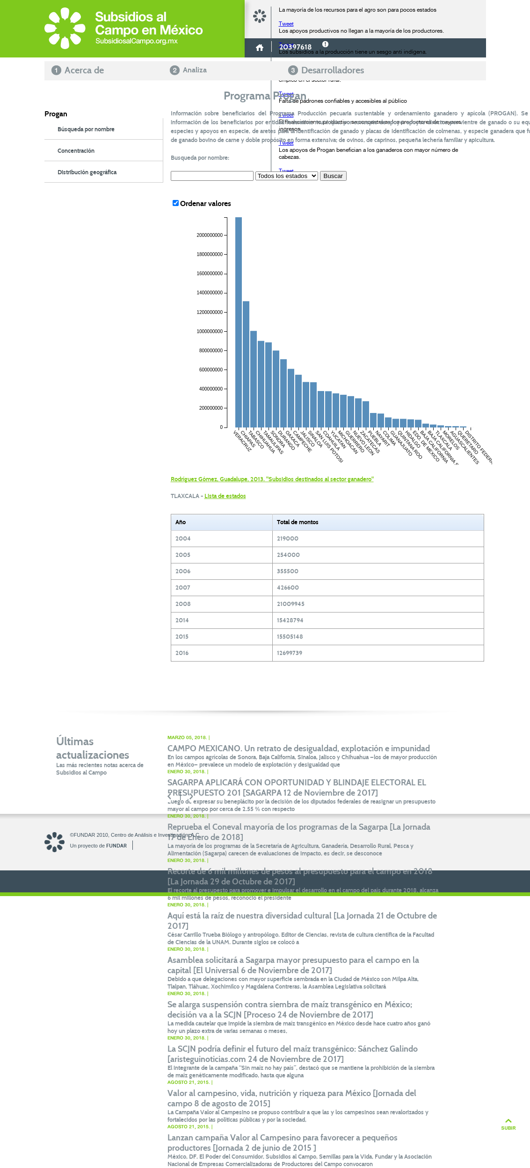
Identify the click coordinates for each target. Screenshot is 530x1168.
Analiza (195, 69)
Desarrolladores (332, 70)
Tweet (286, 24)
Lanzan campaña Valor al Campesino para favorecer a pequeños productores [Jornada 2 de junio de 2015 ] (282, 1142)
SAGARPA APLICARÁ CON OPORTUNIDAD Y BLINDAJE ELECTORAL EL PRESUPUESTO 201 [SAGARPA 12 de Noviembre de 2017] (296, 787)
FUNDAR (116, 845)
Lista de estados (225, 496)
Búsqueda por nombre (86, 129)
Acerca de (84, 70)
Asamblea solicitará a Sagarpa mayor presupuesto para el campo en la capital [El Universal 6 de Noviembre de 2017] (293, 965)
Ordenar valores (202, 203)
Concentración (76, 151)
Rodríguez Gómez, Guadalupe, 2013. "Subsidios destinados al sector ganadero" (272, 479)
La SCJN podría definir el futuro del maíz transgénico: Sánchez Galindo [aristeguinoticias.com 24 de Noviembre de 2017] (292, 1054)
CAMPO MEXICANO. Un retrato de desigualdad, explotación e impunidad (298, 748)
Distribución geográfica (87, 172)
